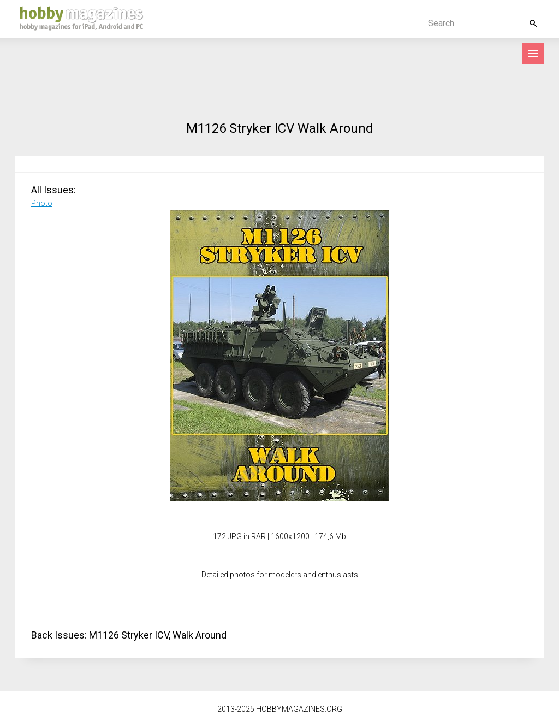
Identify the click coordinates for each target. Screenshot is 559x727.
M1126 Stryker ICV (129, 635)
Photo (41, 203)
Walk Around (200, 635)
